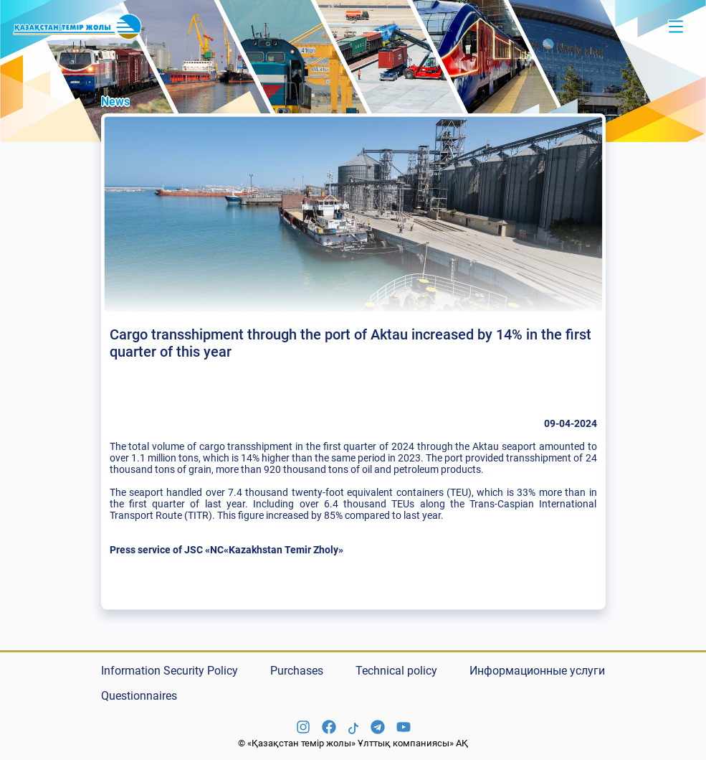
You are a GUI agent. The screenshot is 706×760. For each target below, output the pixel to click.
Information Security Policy (169, 670)
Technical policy (396, 670)
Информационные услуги (537, 670)
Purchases (296, 670)
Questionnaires (139, 696)
